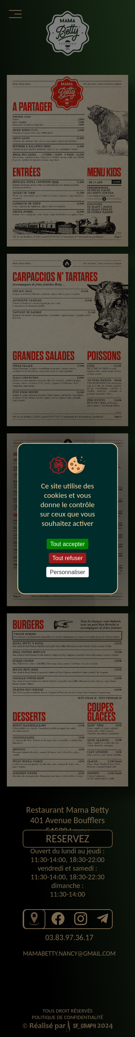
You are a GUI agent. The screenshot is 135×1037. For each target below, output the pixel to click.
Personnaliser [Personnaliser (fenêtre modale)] (67, 572)
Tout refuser (67, 558)
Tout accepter (67, 544)
